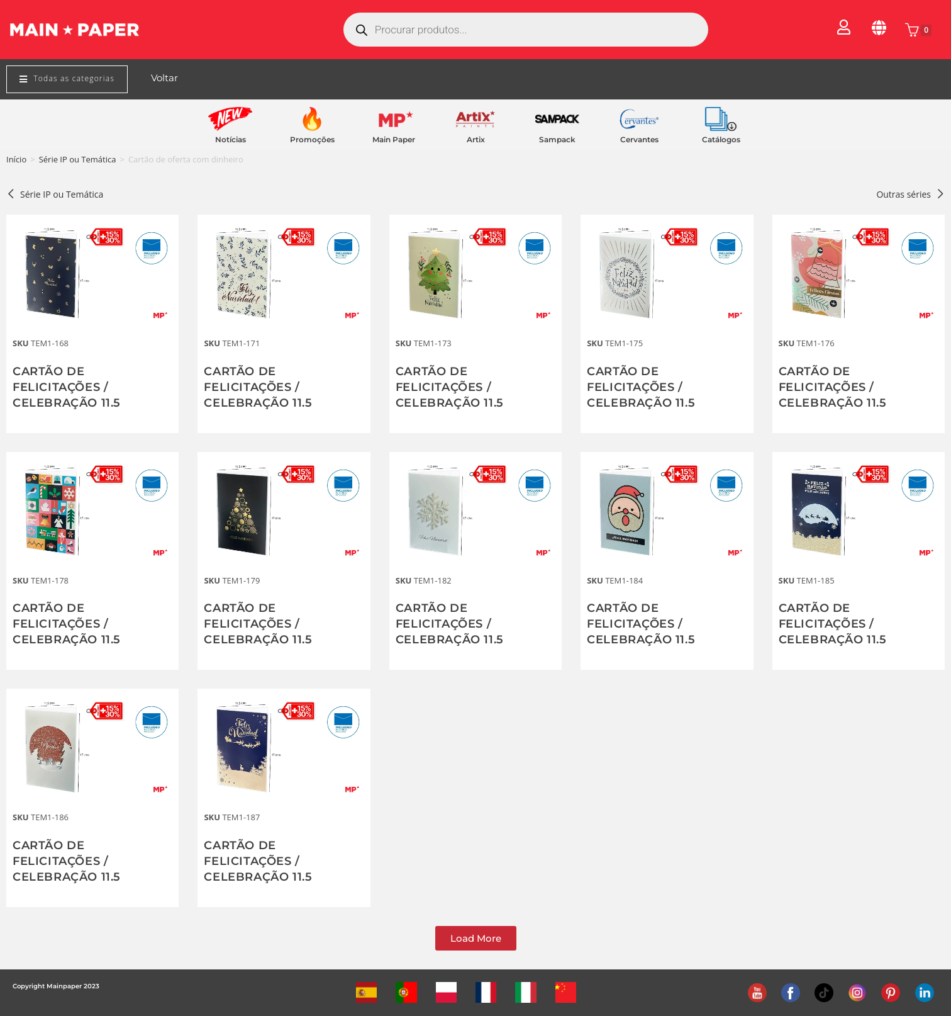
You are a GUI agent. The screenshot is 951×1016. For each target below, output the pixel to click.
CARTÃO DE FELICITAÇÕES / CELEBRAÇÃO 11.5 (67, 387)
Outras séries (910, 194)
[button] (475, 938)
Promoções (312, 139)
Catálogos (721, 139)
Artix (476, 139)
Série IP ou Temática (77, 159)
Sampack (557, 139)
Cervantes (639, 139)
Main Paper (393, 139)
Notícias (230, 139)
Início (16, 159)
